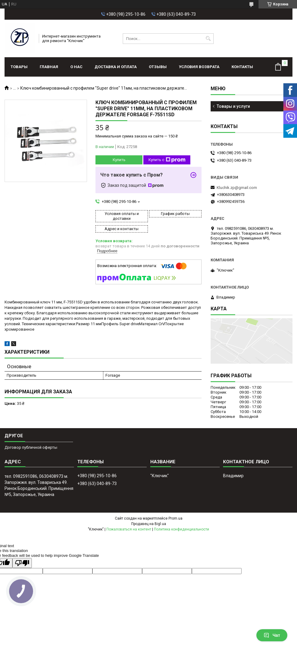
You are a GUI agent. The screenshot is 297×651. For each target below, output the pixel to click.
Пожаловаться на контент (128, 529)
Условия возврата (199, 66)
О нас (76, 66)
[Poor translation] (22, 563)
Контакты (242, 66)
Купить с (166, 160)
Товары (19, 66)
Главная (49, 66)
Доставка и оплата (116, 66)
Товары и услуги (233, 106)
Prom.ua (175, 518)
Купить (119, 159)
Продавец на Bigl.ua (148, 524)
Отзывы (158, 66)
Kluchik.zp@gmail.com (237, 187)
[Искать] (208, 38)
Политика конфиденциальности (181, 529)
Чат (272, 635)
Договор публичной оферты (31, 447)
